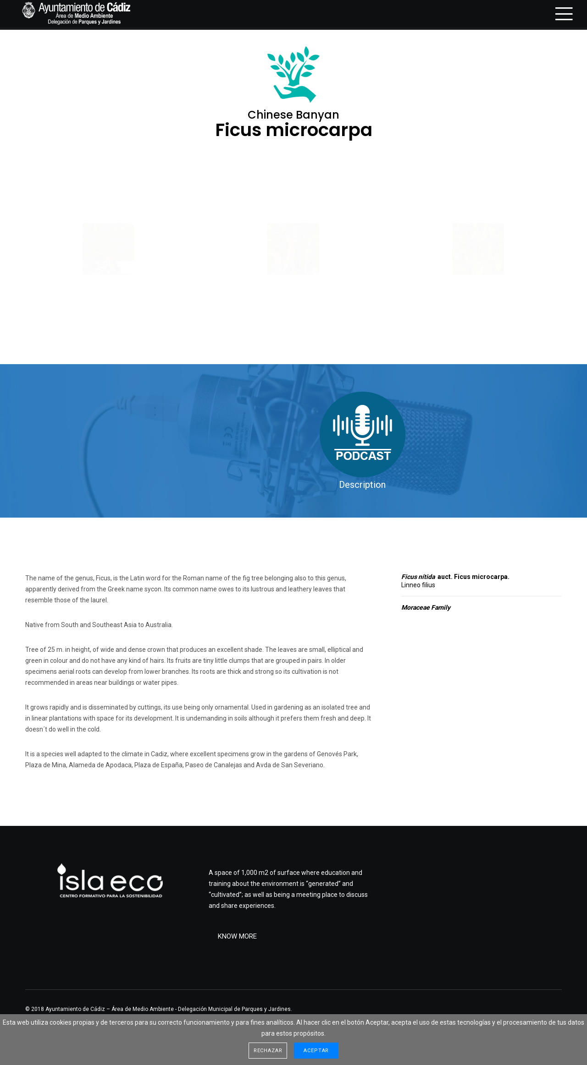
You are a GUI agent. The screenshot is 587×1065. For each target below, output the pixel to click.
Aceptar (316, 1051)
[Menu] (558, 13)
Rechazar (268, 1051)
